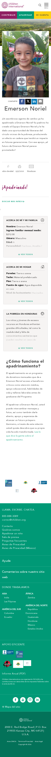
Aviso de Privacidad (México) (19, 548)
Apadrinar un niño (12, 533)
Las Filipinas (9, 602)
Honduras (31, 621)
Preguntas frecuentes (14, 541)
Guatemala (32, 617)
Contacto (7, 526)
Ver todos (27, 254)
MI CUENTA (42, 15)
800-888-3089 (10, 516)
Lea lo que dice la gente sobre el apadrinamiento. (23, 436)
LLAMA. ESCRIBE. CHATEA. (18, 510)
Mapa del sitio (12, 707)
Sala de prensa (10, 537)
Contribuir (8, 15)
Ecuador (7, 617)
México (30, 625)
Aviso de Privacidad (13, 544)
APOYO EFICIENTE (13, 644)
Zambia (30, 598)
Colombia (8, 613)
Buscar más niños (12, 201)
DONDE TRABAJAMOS (15, 587)
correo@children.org (14, 520)
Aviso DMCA (11, 741)
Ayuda (6, 560)
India (5, 598)
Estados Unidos (34, 629)
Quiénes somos (11, 530)
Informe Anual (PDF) (14, 673)
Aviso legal (39, 741)
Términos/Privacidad (25, 741)
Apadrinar (25, 15)
